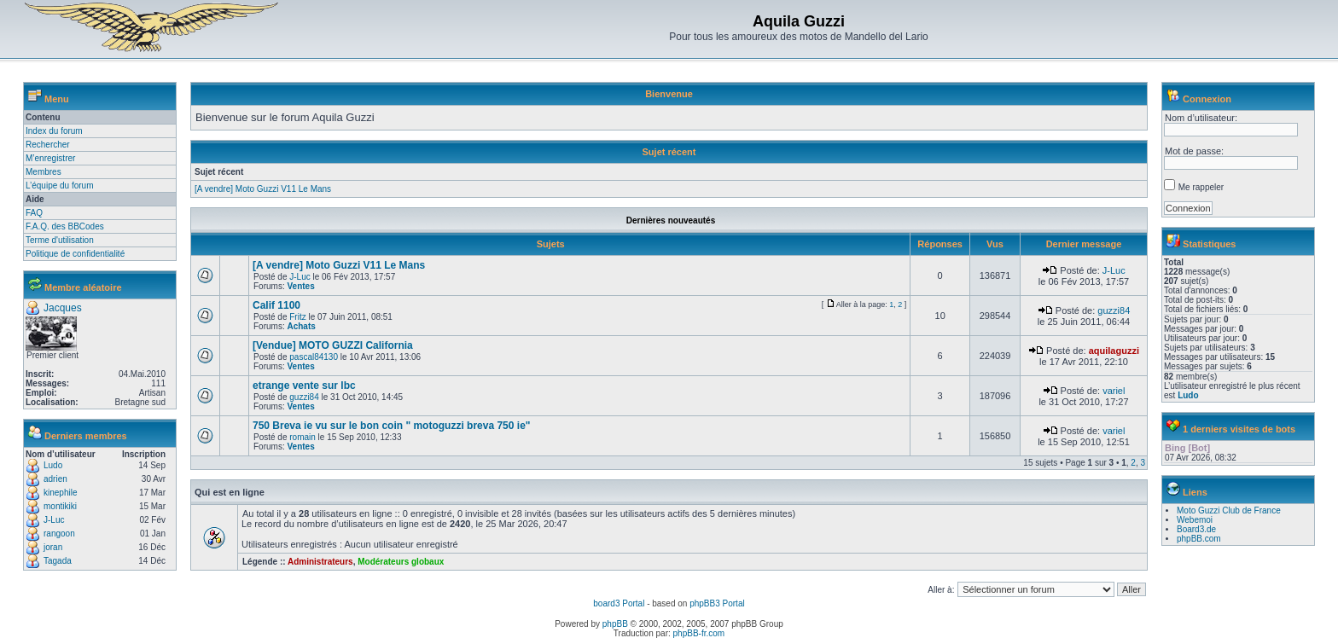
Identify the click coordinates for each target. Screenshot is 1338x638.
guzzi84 (1113, 310)
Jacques (63, 308)
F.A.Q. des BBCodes (65, 226)
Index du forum (54, 131)
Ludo (53, 465)
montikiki (60, 506)
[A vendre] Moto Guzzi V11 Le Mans (263, 189)
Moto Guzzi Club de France (1229, 510)
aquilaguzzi (1114, 350)
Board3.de (1196, 529)
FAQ (34, 213)
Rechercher (48, 144)
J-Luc (54, 520)
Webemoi (1195, 520)
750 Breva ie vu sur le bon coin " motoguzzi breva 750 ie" (392, 426)
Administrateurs (320, 561)
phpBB (615, 624)
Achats (301, 326)
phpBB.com (1199, 538)
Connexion (1207, 99)
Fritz (297, 317)
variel (1113, 391)
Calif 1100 (276, 305)
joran (53, 547)
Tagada (58, 561)
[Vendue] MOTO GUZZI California (333, 345)
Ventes (300, 286)
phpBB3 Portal (717, 603)
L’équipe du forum (60, 185)
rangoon (59, 533)
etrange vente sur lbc (304, 386)
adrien (55, 479)
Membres (43, 172)
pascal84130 (313, 357)
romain (302, 437)
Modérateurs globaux (401, 561)
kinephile (60, 492)
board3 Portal (618, 603)
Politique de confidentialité (75, 253)
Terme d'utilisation (60, 240)
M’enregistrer (50, 158)
